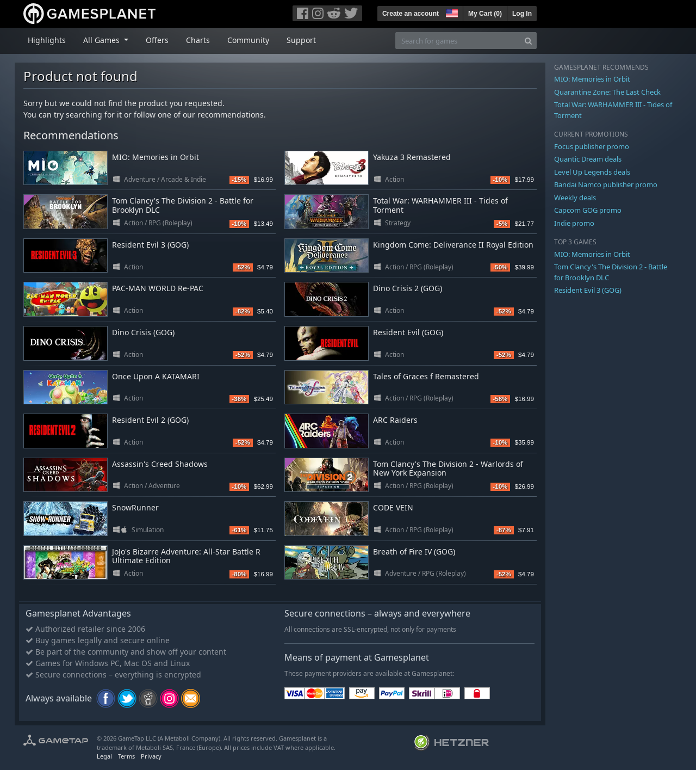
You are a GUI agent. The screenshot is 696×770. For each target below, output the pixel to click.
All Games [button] (102, 40)
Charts (198, 40)
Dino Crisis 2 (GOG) (407, 288)
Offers (157, 40)
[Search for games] (457, 40)
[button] (451, 12)
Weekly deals (575, 197)
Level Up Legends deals (592, 172)
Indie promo (574, 223)
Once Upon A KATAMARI (156, 376)
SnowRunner (135, 507)
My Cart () (485, 13)
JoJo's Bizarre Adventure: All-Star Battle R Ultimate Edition (186, 556)
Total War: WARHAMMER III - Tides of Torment (440, 205)
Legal (104, 756)
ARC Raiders (395, 420)
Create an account (410, 13)
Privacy (151, 756)
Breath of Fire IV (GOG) (414, 551)
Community (248, 40)
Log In (522, 13)
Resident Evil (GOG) (408, 332)
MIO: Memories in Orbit (155, 157)
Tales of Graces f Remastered (426, 376)
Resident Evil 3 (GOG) (150, 244)
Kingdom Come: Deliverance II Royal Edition (453, 244)
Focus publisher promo (591, 146)
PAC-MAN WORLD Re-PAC (157, 288)
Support (301, 40)
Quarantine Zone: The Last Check (607, 92)
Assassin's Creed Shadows (160, 464)
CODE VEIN (393, 507)
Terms (126, 756)
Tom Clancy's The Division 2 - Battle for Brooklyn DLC (182, 205)
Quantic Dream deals (588, 159)
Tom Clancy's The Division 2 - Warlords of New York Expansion (448, 468)
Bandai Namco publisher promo (605, 184)
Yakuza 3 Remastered (412, 157)
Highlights (47, 40)
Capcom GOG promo (588, 210)
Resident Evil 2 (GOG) (150, 420)
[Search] (528, 40)
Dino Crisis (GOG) (143, 332)
